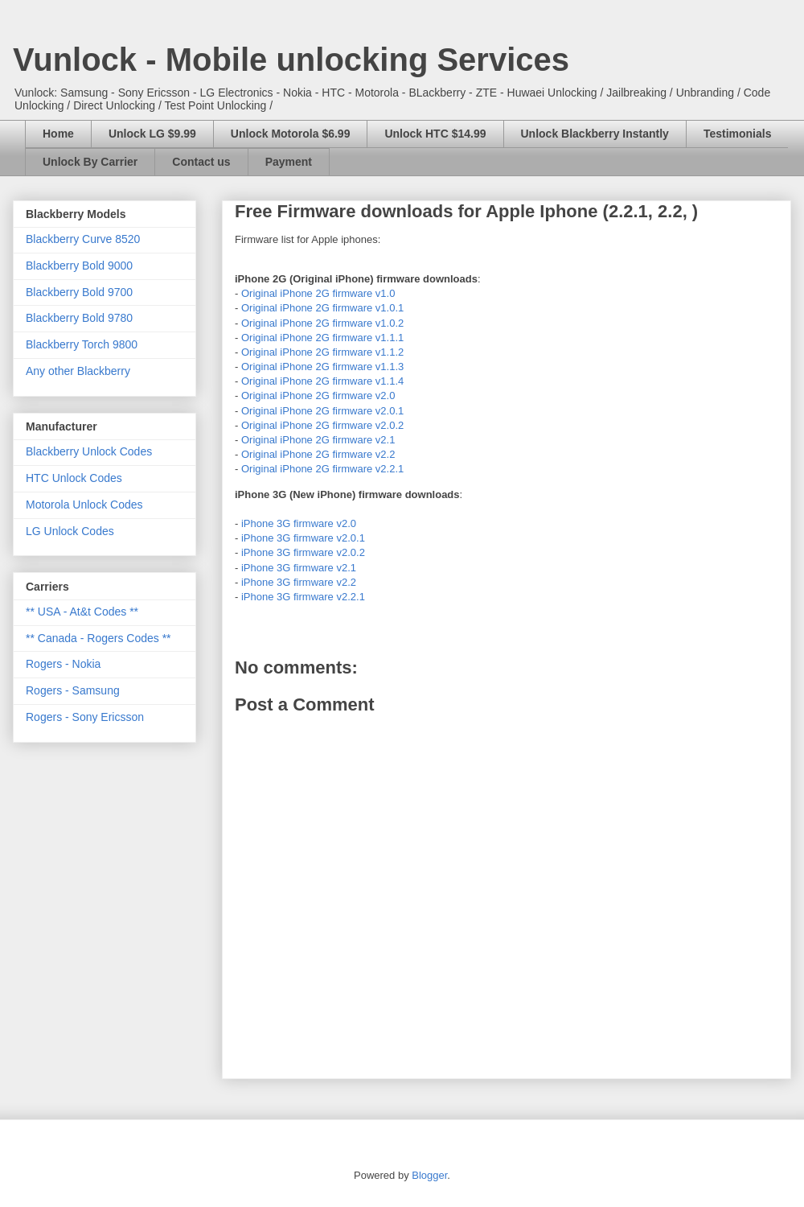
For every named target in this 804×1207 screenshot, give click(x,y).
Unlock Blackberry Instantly (595, 133)
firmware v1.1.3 (368, 366)
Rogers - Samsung (73, 690)
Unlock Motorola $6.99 (291, 133)
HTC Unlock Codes (74, 478)
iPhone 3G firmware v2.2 (298, 582)
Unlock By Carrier (90, 161)
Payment (288, 161)
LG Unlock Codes (70, 531)
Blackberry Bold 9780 (79, 317)
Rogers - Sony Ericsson (85, 717)
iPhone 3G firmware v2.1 (298, 568)
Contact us (201, 161)
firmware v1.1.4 (368, 381)
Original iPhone (278, 308)
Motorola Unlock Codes (84, 504)
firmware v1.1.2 (368, 352)
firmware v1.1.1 (368, 338)
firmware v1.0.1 (368, 308)
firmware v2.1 (363, 440)
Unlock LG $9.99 (152, 133)
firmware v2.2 (363, 454)
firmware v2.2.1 (368, 469)
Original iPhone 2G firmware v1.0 (318, 293)
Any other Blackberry (78, 371)
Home (58, 133)
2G (323, 308)
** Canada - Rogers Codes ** (98, 638)
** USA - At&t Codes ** (82, 611)
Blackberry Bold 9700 (79, 292)
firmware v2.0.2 (368, 425)
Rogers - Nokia (63, 663)
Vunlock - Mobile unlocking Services (291, 59)
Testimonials (738, 133)
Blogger (429, 1175)
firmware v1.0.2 (368, 323)
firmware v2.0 (363, 395)
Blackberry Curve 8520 (83, 239)
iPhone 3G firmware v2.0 (298, 523)
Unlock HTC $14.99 (435, 133)
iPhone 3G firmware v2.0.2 (303, 552)
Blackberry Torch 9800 (81, 344)
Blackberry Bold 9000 (79, 265)
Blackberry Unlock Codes (89, 451)
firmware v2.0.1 (368, 411)
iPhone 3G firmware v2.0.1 (303, 538)
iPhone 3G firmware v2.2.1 (303, 597)
